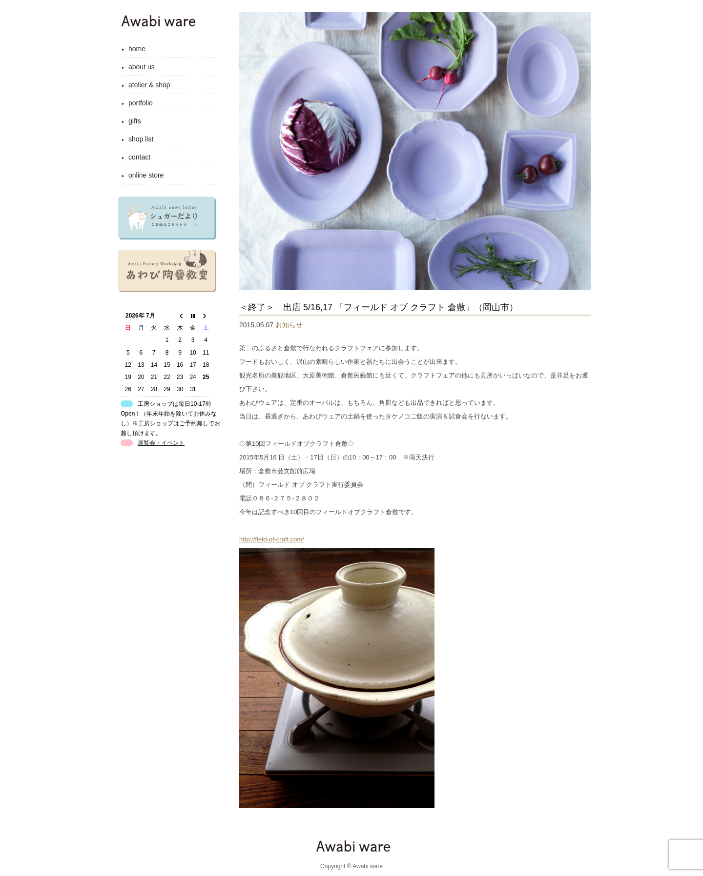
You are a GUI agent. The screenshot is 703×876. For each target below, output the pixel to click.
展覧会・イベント (161, 442)
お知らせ (289, 325)
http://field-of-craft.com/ (271, 539)
